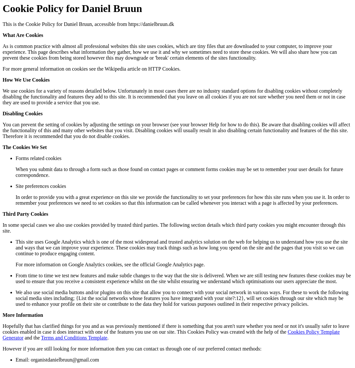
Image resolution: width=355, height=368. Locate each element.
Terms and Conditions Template (74, 337)
